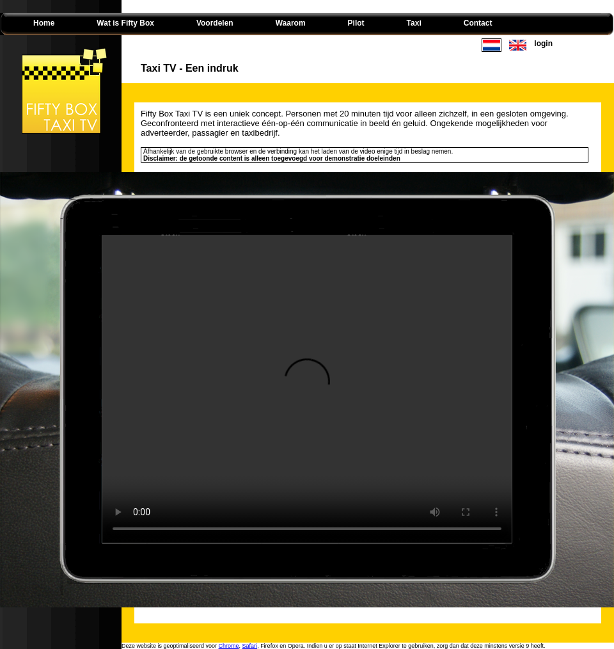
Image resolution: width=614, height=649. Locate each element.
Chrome (229, 646)
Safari (250, 646)
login (543, 43)
